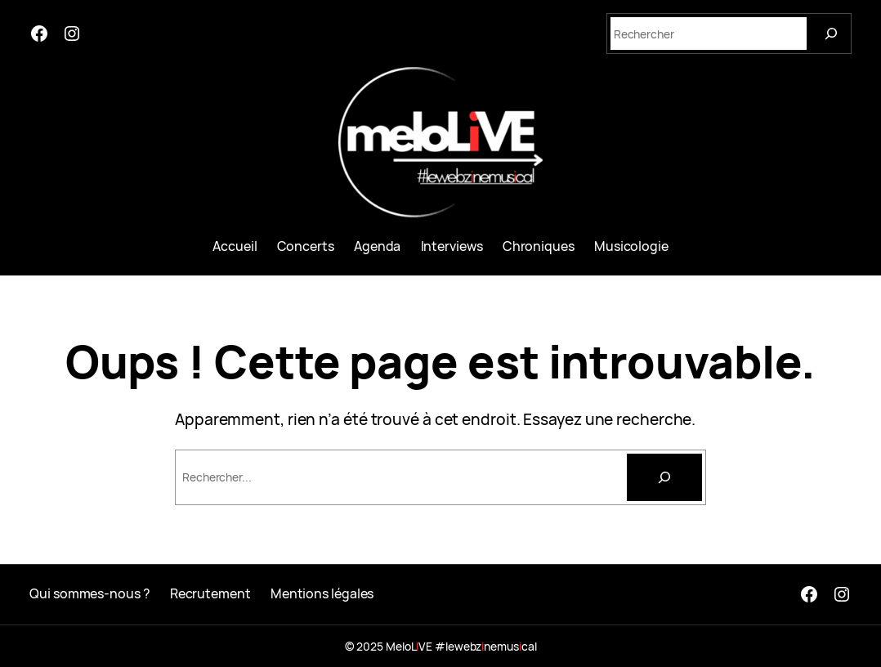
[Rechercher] (664, 477)
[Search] (831, 33)
